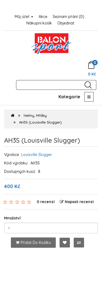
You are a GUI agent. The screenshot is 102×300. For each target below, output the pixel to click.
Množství (12, 218)
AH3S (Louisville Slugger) (40, 122)
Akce (43, 16)
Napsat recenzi (77, 201)
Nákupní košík (39, 23)
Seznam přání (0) (68, 16)
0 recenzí (46, 201)
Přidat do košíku (33, 242)
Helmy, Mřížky (35, 115)
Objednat (65, 23)
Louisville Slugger (36, 154)
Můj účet (24, 16)
